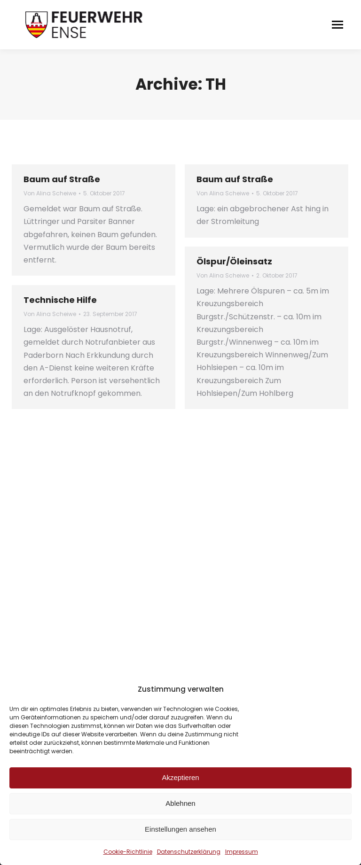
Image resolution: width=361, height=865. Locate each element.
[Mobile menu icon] (337, 24)
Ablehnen (180, 803)
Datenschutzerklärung (188, 852)
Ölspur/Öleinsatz (234, 261)
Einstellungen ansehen (180, 829)
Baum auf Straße (62, 179)
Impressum (241, 852)
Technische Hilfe (60, 300)
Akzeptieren (180, 777)
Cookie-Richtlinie (127, 852)
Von (50, 193)
